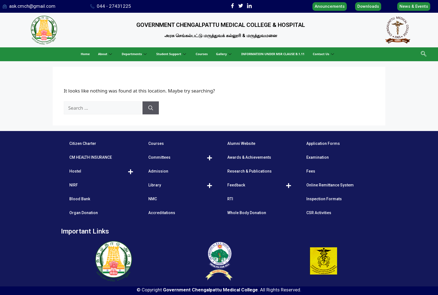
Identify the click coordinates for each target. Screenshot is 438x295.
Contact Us (324, 54)
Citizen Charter (82, 143)
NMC (152, 199)
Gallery (224, 54)
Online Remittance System (330, 185)
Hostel (75, 171)
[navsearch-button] (423, 54)
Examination (317, 157)
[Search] (150, 108)
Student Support (171, 54)
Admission (158, 171)
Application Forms (323, 143)
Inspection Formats (324, 199)
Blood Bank (79, 199)
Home (85, 54)
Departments (135, 54)
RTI (230, 199)
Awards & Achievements (249, 157)
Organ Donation (83, 213)
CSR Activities (318, 213)
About (105, 54)
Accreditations (161, 213)
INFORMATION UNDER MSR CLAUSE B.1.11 (272, 54)
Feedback (236, 185)
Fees (310, 171)
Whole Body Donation (246, 213)
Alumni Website (241, 143)
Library (154, 185)
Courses (202, 54)
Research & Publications (249, 171)
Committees (159, 157)
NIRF (73, 185)
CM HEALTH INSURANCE (90, 157)
